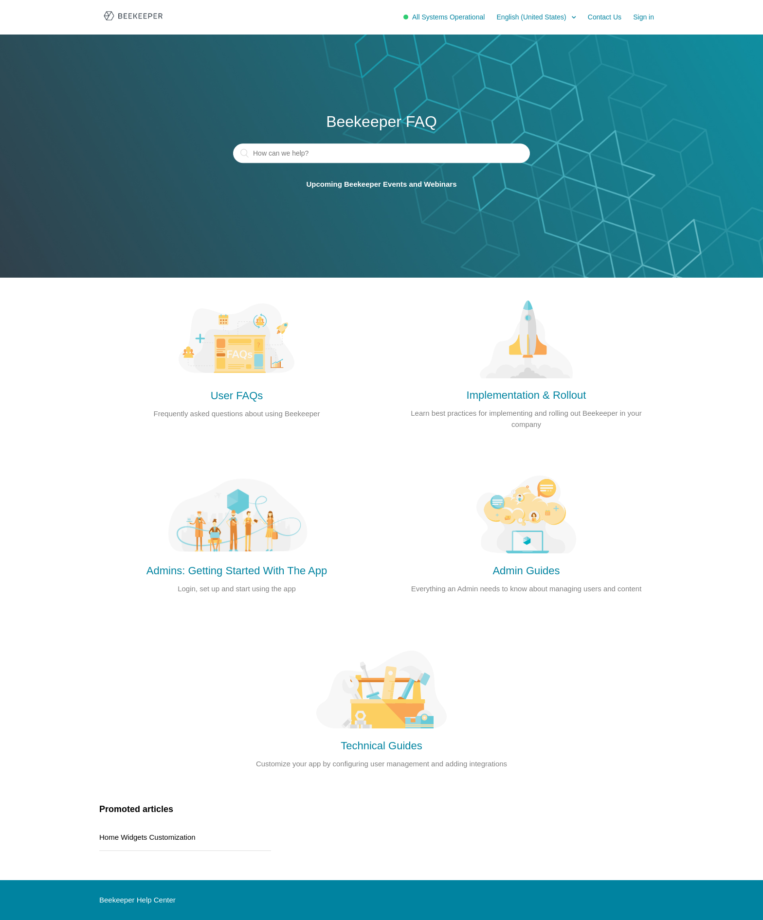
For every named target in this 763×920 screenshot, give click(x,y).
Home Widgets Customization (147, 837)
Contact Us (604, 17)
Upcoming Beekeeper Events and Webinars (382, 184)
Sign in (643, 17)
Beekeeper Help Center (137, 900)
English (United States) (532, 17)
